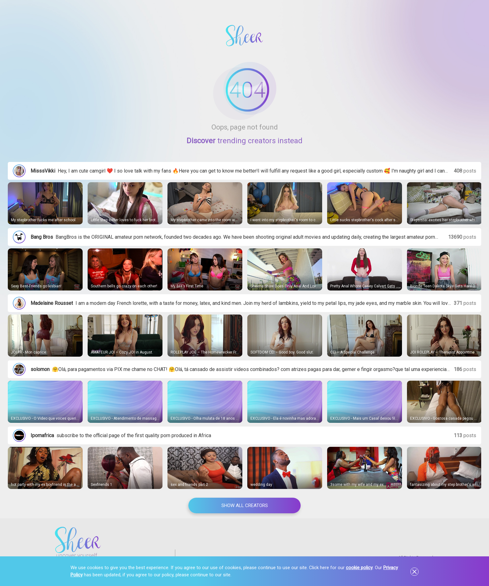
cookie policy (359, 567)
